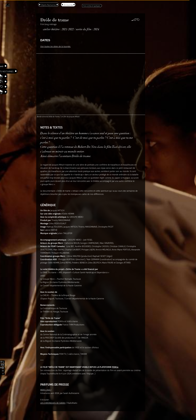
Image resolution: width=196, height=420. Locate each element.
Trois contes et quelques (91, 6)
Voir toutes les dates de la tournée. (55, 46)
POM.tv (115, 366)
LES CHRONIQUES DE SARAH (52, 402)
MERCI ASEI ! (45, 389)
